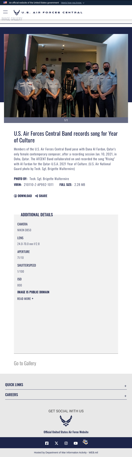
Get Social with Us (66, 411)
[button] (73, 2)
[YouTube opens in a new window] (75, 443)
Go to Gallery (25, 363)
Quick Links (14, 384)
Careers (11, 394)
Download (23, 195)
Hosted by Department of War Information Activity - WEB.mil (66, 452)
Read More (24, 299)
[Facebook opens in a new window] (46, 443)
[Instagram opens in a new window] (66, 443)
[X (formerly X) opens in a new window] (56, 443)
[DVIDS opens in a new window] (85, 442)
